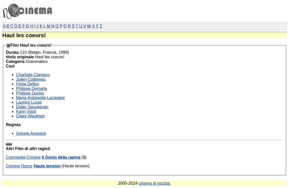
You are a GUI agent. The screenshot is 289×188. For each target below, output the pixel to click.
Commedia (15, 157)
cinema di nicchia (154, 183)
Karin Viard (26, 111)
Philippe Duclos (30, 93)
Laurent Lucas (29, 102)
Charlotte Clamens (33, 75)
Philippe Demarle (31, 88)
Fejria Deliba (27, 84)
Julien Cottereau (31, 79)
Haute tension (47, 166)
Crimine (34, 157)
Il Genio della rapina (61, 157)
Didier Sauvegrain (32, 107)
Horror (27, 166)
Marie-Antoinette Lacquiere (40, 98)
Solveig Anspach (31, 133)
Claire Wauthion (30, 116)
